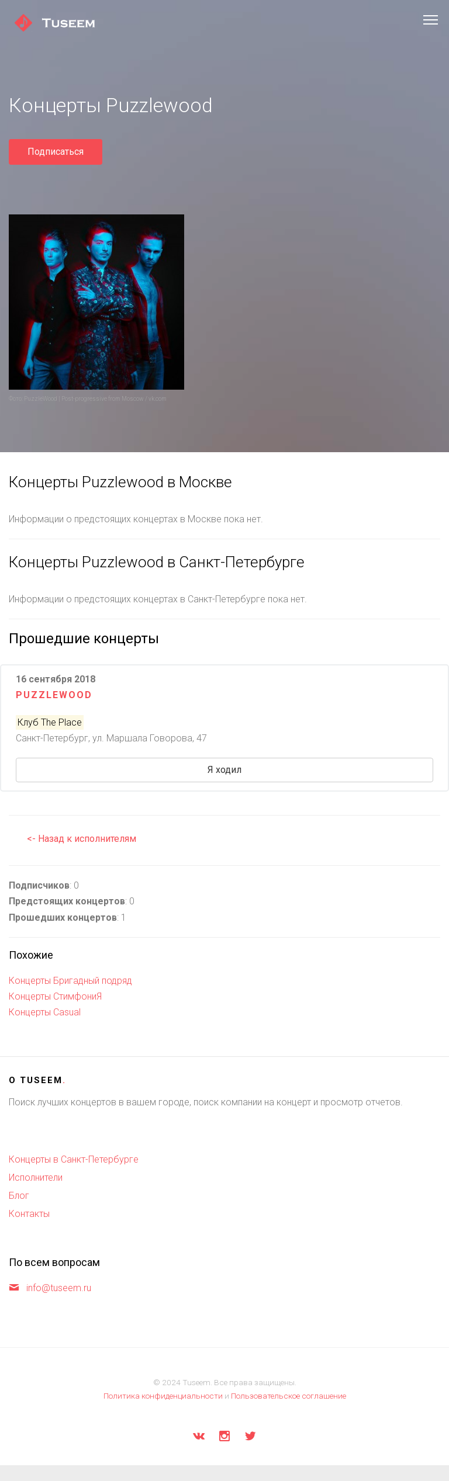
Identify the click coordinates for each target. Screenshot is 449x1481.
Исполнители (36, 1177)
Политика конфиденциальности (163, 1395)
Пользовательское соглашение (288, 1395)
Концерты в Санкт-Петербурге (74, 1159)
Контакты (29, 1213)
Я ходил (224, 769)
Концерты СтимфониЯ (55, 996)
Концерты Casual (45, 1012)
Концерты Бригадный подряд (70, 980)
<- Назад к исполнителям (81, 838)
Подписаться (55, 151)
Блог (19, 1195)
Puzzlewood (54, 694)
